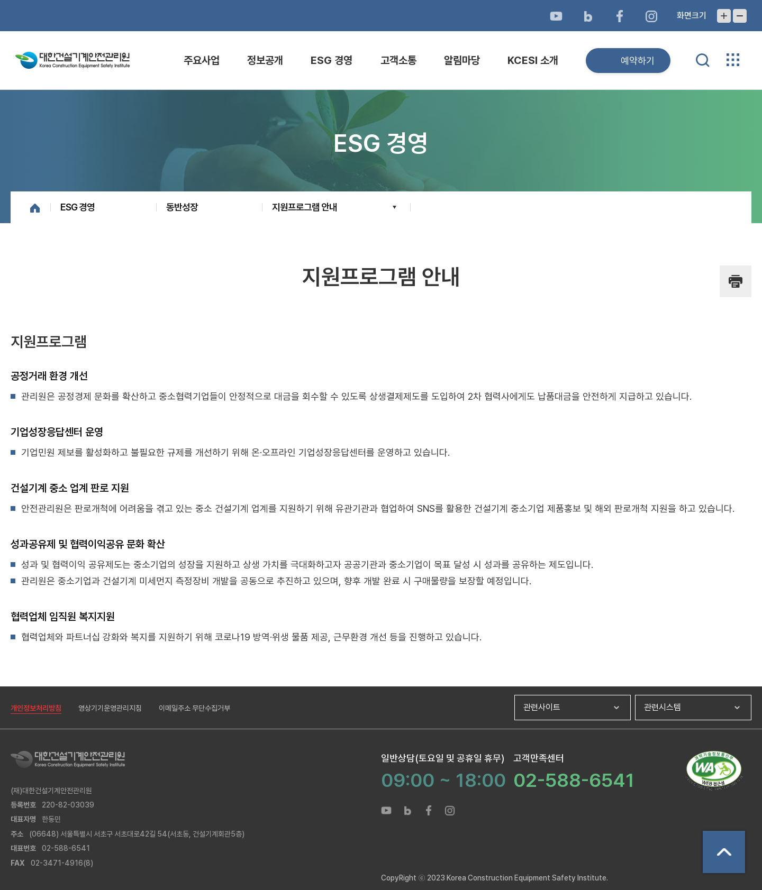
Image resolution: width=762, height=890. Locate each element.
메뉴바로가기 (381, 0)
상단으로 (724, 852)
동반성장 (182, 207)
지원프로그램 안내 (304, 207)
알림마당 (462, 60)
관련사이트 (541, 707)
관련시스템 (662, 707)
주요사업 (202, 60)
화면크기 (691, 16)
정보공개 (265, 60)
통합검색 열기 (703, 60)
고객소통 (398, 60)
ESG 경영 (331, 60)
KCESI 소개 (532, 60)
